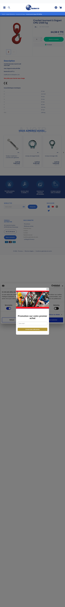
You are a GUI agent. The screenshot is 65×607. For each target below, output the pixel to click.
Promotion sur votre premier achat (32, 309)
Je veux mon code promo (32, 321)
